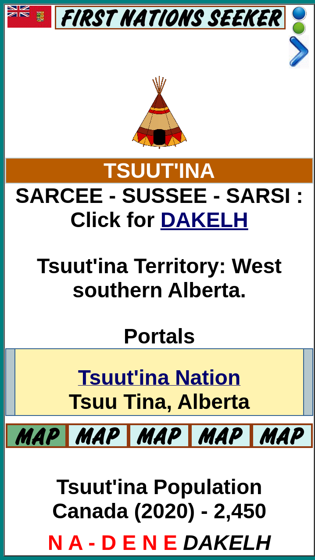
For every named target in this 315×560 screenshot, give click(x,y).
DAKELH (204, 219)
